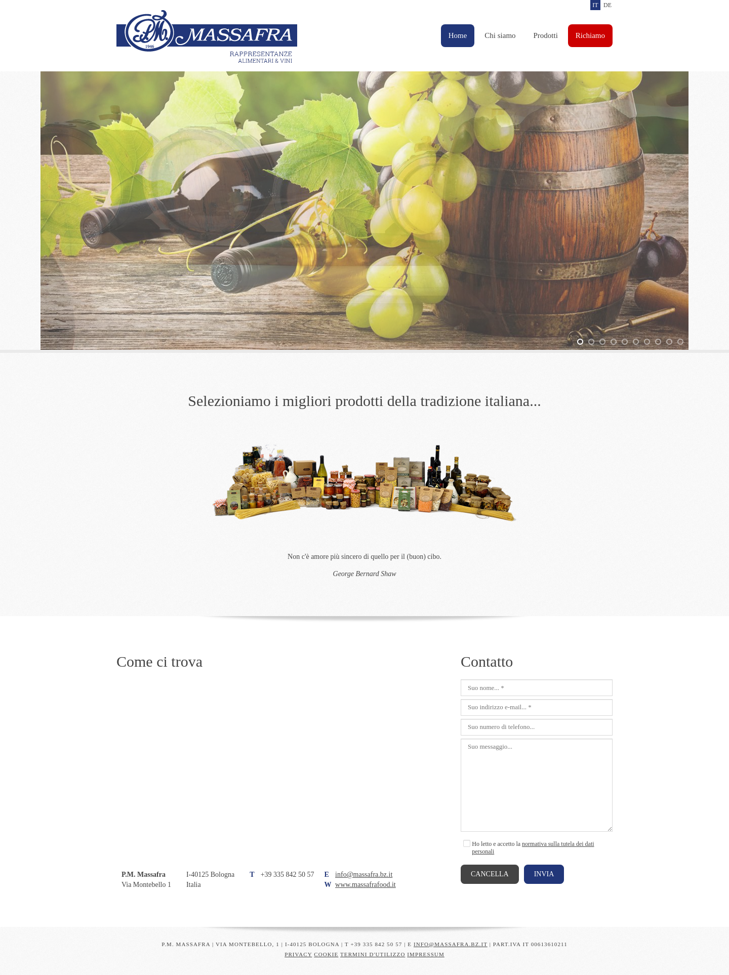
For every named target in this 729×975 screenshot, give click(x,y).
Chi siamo (499, 35)
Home (458, 35)
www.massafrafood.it (365, 884)
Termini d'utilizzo (372, 954)
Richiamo (590, 35)
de (607, 5)
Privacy (298, 954)
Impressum (425, 954)
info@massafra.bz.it (363, 874)
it (595, 5)
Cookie (326, 954)
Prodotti (546, 35)
